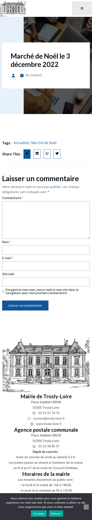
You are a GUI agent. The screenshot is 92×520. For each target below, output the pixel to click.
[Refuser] (86, 507)
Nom (6, 242)
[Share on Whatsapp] (47, 154)
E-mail (7, 258)
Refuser (56, 513)
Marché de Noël (44, 142)
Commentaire (12, 197)
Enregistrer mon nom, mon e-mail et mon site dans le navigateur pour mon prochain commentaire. (42, 291)
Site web (8, 274)
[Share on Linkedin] (37, 154)
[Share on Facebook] (27, 154)
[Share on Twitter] (57, 154)
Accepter (38, 513)
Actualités (21, 142)
